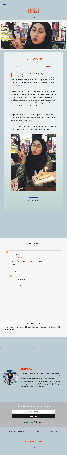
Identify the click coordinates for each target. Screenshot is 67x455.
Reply (14, 264)
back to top (33, 437)
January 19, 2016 (22, 282)
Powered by (33, 422)
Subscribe (33, 416)
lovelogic (53, 431)
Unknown (16, 255)
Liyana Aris (21, 280)
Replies (14, 272)
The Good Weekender (18, 431)
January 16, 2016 (17, 257)
